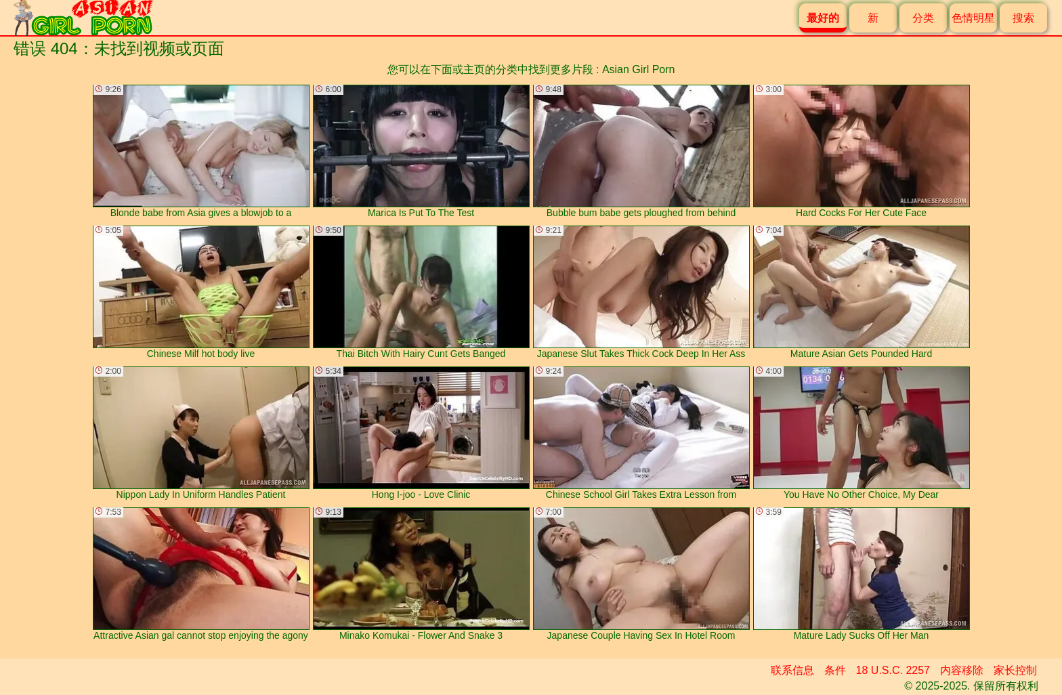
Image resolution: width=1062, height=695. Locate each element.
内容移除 (961, 670)
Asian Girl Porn (638, 69)
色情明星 (973, 18)
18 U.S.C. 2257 (893, 670)
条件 (835, 670)
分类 (923, 18)
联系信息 (792, 670)
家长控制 (1015, 670)
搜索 (1023, 18)
